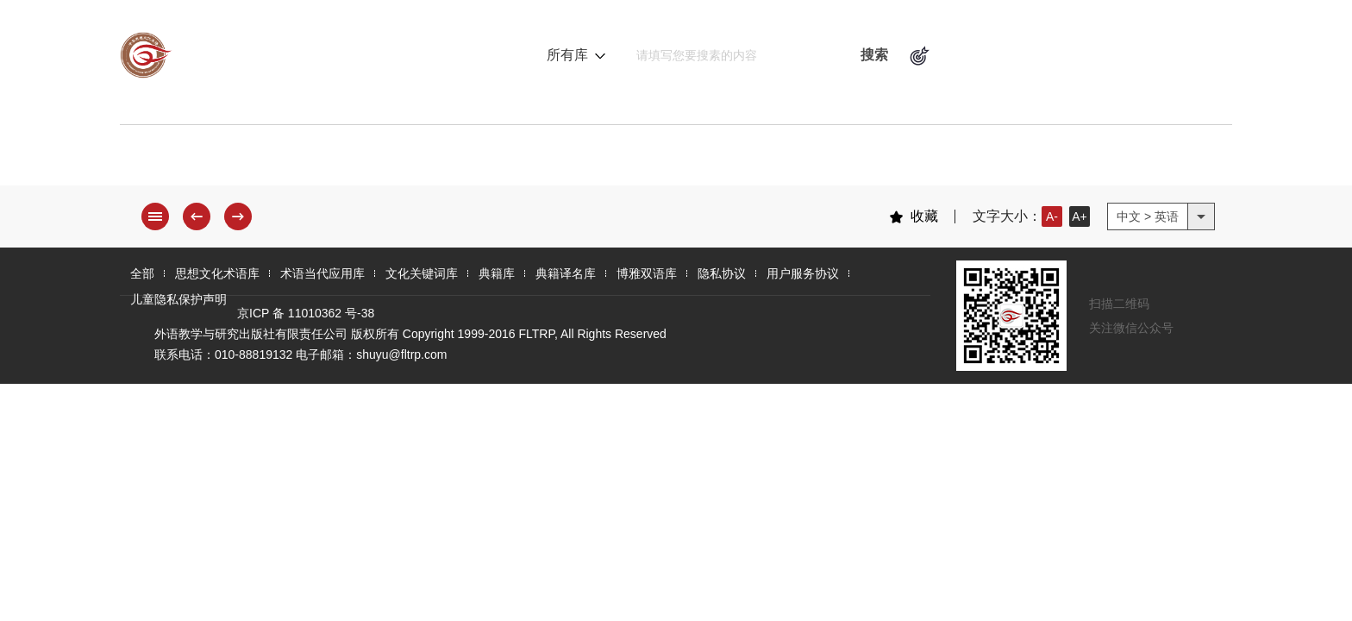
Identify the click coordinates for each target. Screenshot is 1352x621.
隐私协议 (722, 273)
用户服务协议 (803, 273)
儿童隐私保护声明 (178, 299)
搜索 (874, 54)
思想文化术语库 (287, 159)
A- (1052, 216)
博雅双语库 (965, 159)
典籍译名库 (835, 159)
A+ (1079, 216)
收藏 (913, 216)
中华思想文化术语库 (292, 55)
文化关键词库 (600, 159)
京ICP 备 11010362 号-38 (305, 313)
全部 (142, 273)
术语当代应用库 (447, 159)
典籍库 (721, 159)
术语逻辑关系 (997, 55)
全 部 (163, 159)
